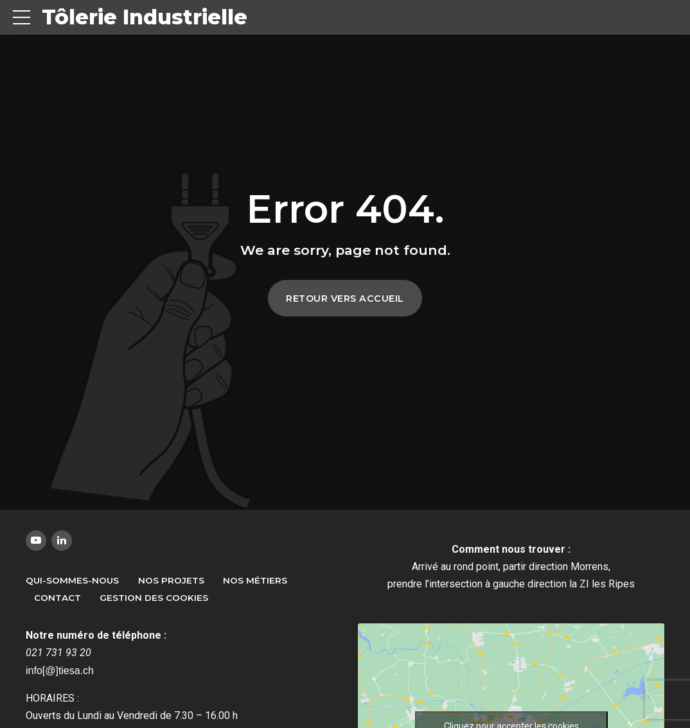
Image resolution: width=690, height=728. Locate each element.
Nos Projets (171, 580)
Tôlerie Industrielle (144, 17)
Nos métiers (255, 580)
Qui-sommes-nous (72, 580)
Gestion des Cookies (154, 598)
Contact (57, 598)
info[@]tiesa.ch (60, 670)
